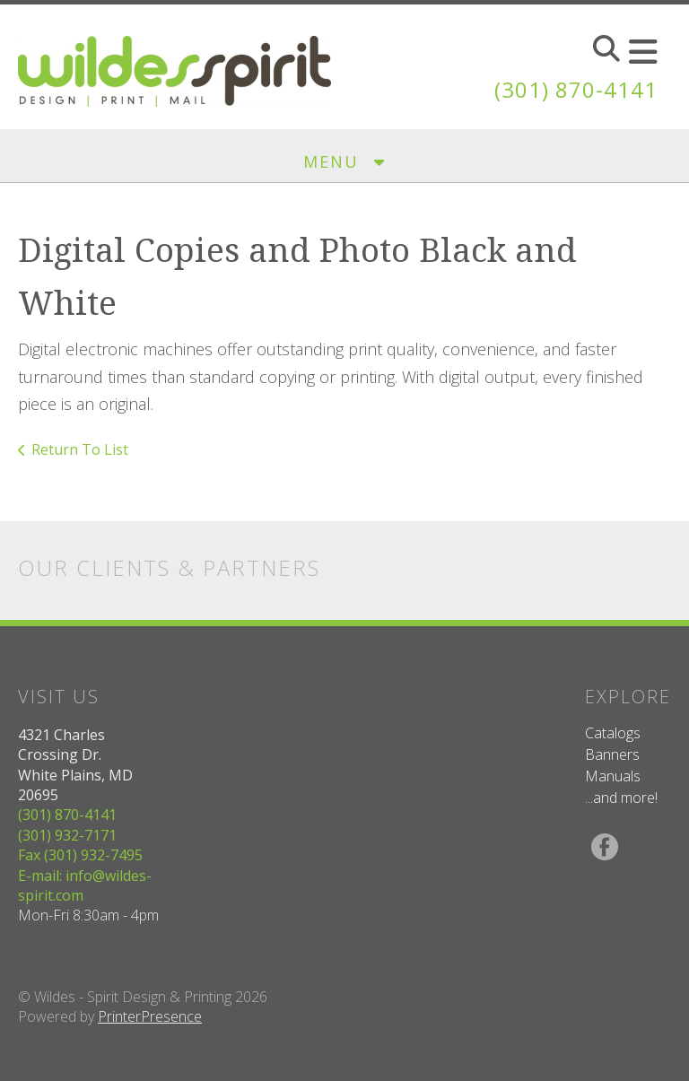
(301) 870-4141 (576, 89)
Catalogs (613, 733)
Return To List (79, 449)
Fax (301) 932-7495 (80, 855)
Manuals (613, 776)
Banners (612, 754)
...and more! (621, 797)
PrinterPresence (150, 1016)
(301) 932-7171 (67, 835)
